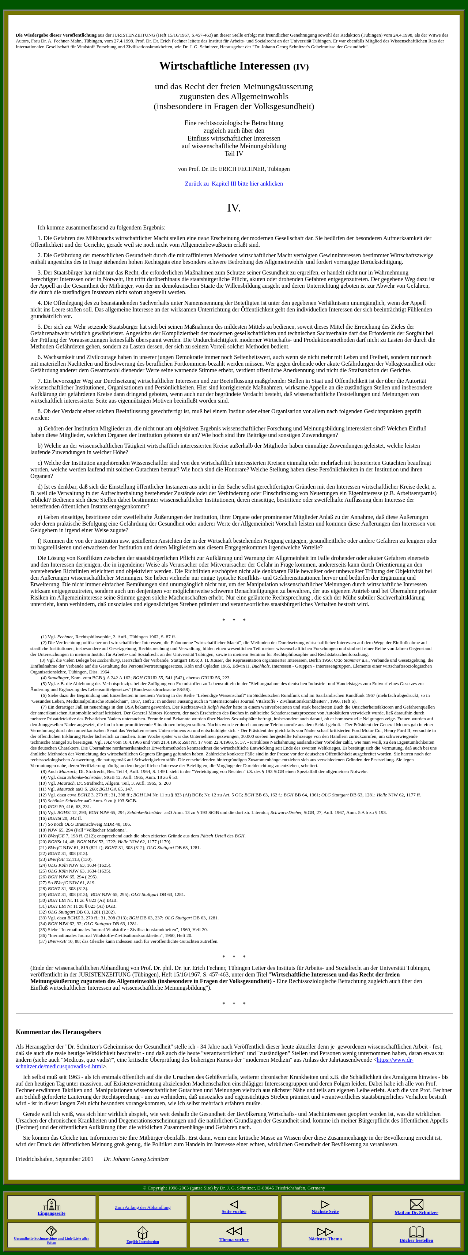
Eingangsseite (51, 1213)
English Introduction (143, 1242)
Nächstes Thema (325, 1238)
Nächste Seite (325, 1211)
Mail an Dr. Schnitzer (416, 1212)
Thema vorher (234, 1239)
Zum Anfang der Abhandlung (143, 1207)
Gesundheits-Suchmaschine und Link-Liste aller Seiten (51, 1240)
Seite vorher (234, 1211)
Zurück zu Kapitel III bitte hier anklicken (234, 183)
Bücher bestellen (416, 1240)
